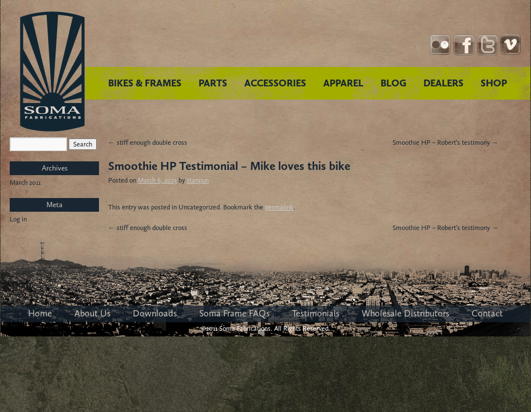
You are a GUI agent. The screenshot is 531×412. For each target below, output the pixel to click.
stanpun (198, 180)
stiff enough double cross (147, 142)
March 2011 (25, 183)
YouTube (510, 45)
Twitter (487, 45)
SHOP (494, 83)
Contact (487, 313)
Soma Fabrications (52, 71)
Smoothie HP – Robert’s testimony (445, 142)
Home (40, 313)
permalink (279, 207)
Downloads (155, 313)
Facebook (463, 45)
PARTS (213, 83)
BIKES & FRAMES (144, 83)
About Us (92, 313)
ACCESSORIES (275, 83)
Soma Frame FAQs (234, 313)
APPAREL (343, 83)
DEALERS (443, 83)
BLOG (393, 83)
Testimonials (315, 313)
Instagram (440, 45)
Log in (18, 219)
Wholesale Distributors (405, 313)
